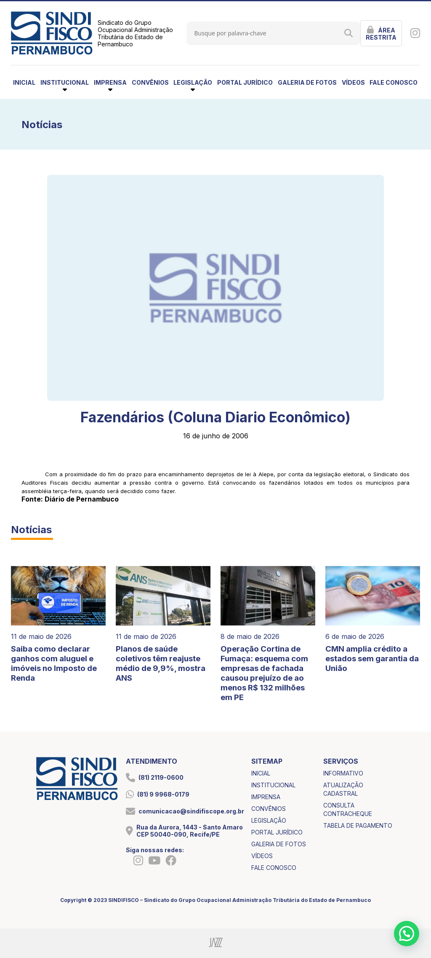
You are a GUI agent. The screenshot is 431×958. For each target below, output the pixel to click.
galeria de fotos (307, 82)
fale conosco (394, 82)
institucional (273, 785)
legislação (268, 820)
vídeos (353, 82)
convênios (150, 82)
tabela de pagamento (357, 825)
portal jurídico (245, 82)
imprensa (265, 796)
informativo (343, 773)
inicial (24, 82)
